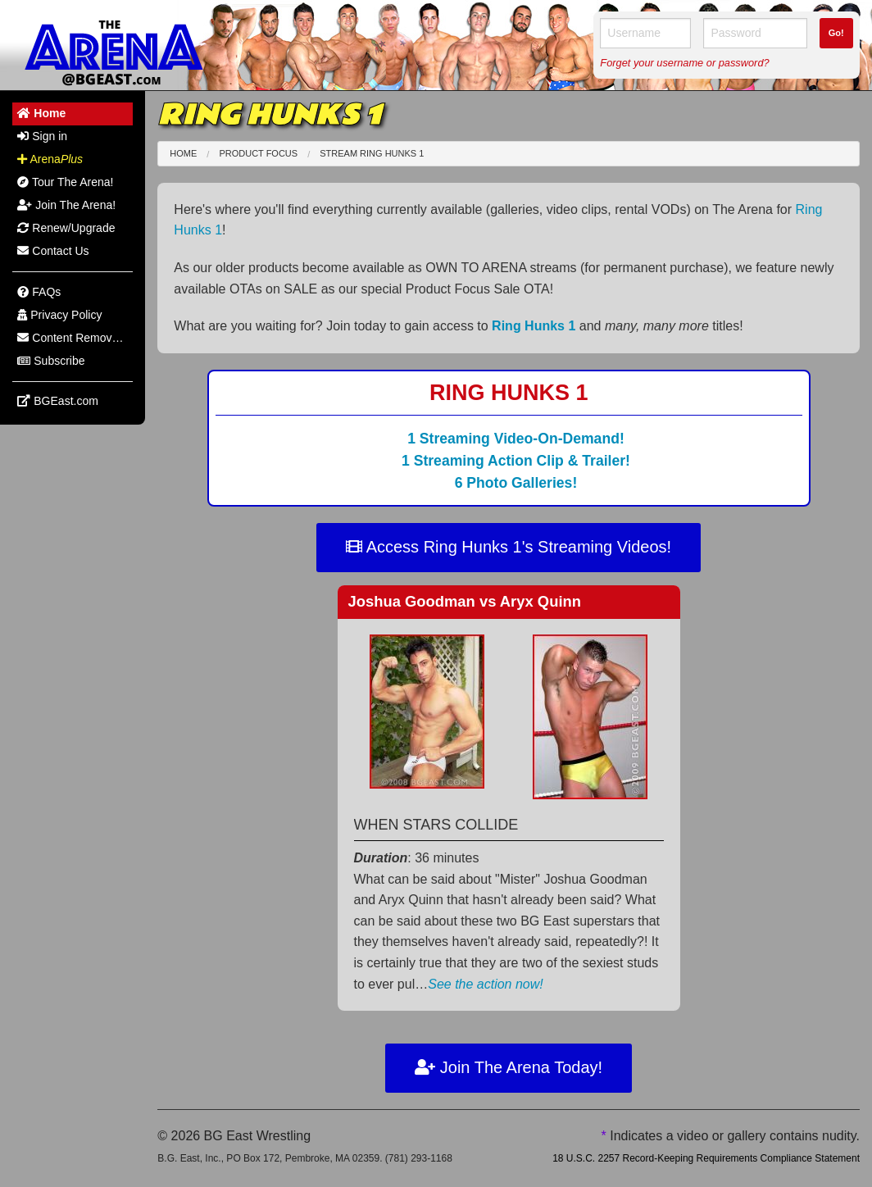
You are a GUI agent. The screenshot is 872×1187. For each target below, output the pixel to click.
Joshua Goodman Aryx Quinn (464, 601)
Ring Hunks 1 (533, 326)
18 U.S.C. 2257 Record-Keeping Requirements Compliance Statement (706, 1158)
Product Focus (258, 153)
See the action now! (485, 984)
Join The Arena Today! (508, 1067)
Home (183, 153)
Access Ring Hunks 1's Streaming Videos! (508, 547)
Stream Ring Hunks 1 (372, 153)
